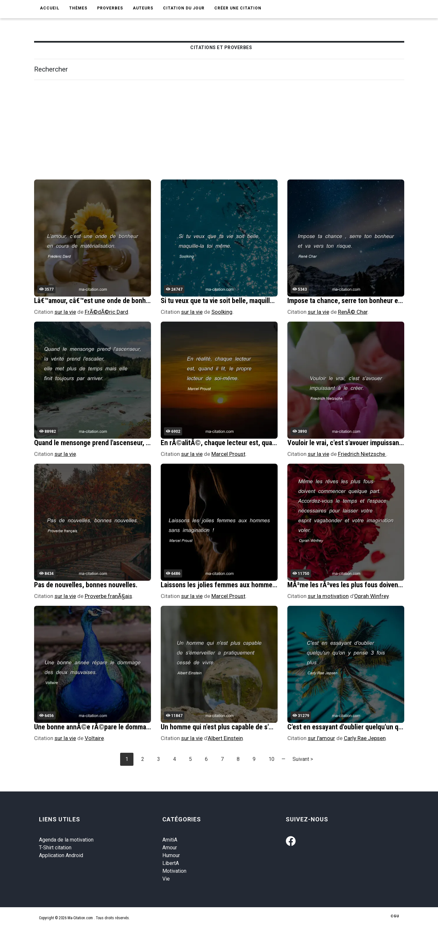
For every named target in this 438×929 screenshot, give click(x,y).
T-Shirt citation (55, 847)
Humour (171, 855)
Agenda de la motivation (66, 840)
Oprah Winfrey (371, 596)
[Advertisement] (229, 130)
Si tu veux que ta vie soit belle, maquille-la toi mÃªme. (237, 301)
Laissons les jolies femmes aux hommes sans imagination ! (245, 585)
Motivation (174, 871)
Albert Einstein (225, 738)
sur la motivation (328, 596)
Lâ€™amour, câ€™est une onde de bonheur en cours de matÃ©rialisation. (138, 301)
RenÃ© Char (353, 312)
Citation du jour (184, 8)
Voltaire (94, 738)
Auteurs (143, 8)
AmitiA (169, 840)
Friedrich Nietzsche (362, 454)
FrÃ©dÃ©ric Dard (106, 312)
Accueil (49, 8)
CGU (395, 916)
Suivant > (303, 759)
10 (271, 759)
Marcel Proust (228, 454)
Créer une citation (237, 8)
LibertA (170, 863)
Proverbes (110, 8)
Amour (169, 847)
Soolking (221, 312)
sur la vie (65, 312)
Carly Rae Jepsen (365, 738)
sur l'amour (321, 738)
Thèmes (78, 8)
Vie (166, 879)
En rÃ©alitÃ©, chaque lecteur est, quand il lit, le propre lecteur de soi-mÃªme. (274, 443)
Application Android (61, 855)
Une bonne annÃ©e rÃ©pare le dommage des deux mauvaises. (124, 727)
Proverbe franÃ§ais (108, 596)
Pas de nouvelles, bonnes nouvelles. (86, 585)
